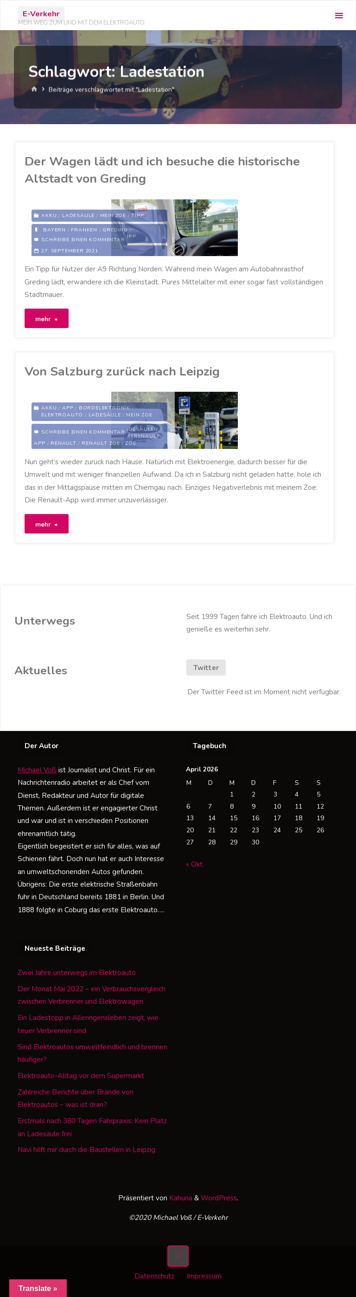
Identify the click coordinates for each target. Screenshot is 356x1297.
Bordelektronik (104, 407)
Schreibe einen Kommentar (83, 239)
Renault (63, 443)
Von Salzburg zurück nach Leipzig (122, 371)
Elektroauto (62, 414)
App (67, 407)
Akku (49, 215)
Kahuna (179, 1198)
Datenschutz (154, 1276)
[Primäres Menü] (339, 15)
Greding (115, 229)
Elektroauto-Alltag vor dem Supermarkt (81, 1075)
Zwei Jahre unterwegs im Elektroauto (77, 972)
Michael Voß (37, 770)
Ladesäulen (139, 429)
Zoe (130, 443)
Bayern (54, 229)
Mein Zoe (113, 215)
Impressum (204, 1276)
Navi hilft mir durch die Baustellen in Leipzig (86, 1149)
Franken (84, 229)
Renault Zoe (101, 443)
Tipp (137, 215)
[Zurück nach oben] (178, 1256)
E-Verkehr (41, 13)
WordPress (219, 1198)
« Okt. (195, 864)
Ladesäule (78, 215)
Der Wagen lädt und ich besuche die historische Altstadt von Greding (162, 170)
